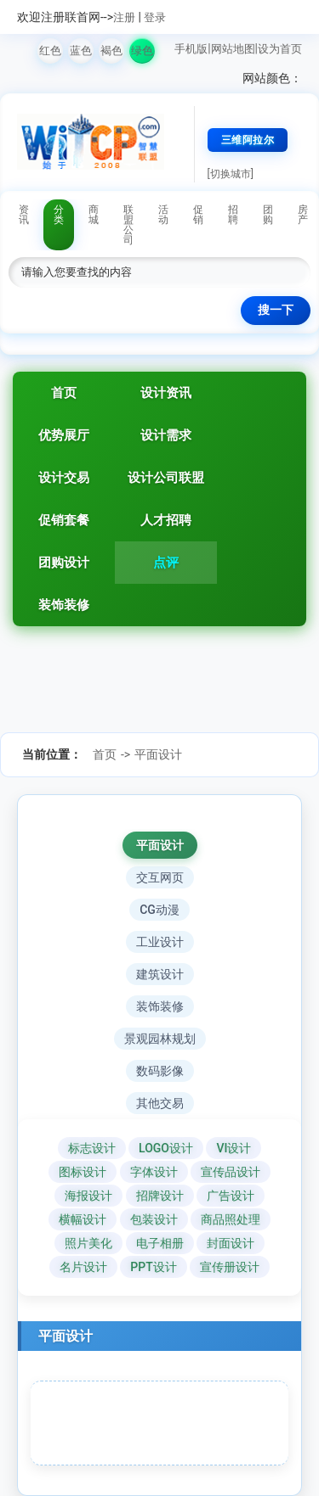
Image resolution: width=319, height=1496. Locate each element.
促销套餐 (63, 520)
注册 (124, 17)
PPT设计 (153, 1267)
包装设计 (154, 1219)
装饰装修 (63, 605)
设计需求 (165, 435)
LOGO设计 (166, 1148)
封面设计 (230, 1243)
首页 (64, 393)
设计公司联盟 (166, 477)
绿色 (142, 50)
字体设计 (154, 1172)
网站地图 (233, 48)
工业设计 (160, 942)
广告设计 (230, 1195)
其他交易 (160, 1103)
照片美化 (88, 1243)
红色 (50, 50)
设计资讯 (165, 393)
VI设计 (233, 1148)
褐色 (111, 50)
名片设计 (83, 1267)
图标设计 (82, 1172)
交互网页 (160, 877)
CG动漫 (159, 909)
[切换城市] (230, 174)
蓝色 (81, 50)
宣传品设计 (230, 1172)
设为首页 (280, 48)
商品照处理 (230, 1219)
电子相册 (160, 1243)
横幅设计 (82, 1219)
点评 (166, 562)
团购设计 (63, 562)
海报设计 (88, 1195)
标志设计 (92, 1148)
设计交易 (63, 477)
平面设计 (158, 754)
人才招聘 (165, 520)
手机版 (191, 48)
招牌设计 (160, 1195)
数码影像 (160, 1071)
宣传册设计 (229, 1267)
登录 (155, 17)
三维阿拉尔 (248, 140)
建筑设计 (160, 974)
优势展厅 (63, 435)
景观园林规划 (160, 1038)
